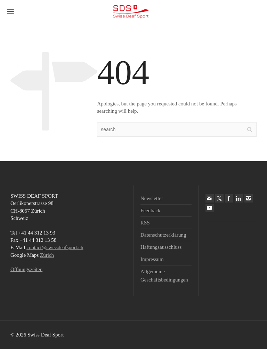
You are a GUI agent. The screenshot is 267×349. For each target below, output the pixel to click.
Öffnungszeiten (26, 269)
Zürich (47, 255)
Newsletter (151, 198)
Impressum (152, 259)
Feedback (150, 210)
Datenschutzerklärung (163, 235)
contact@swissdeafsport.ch (54, 247)
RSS (145, 222)
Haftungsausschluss (160, 247)
